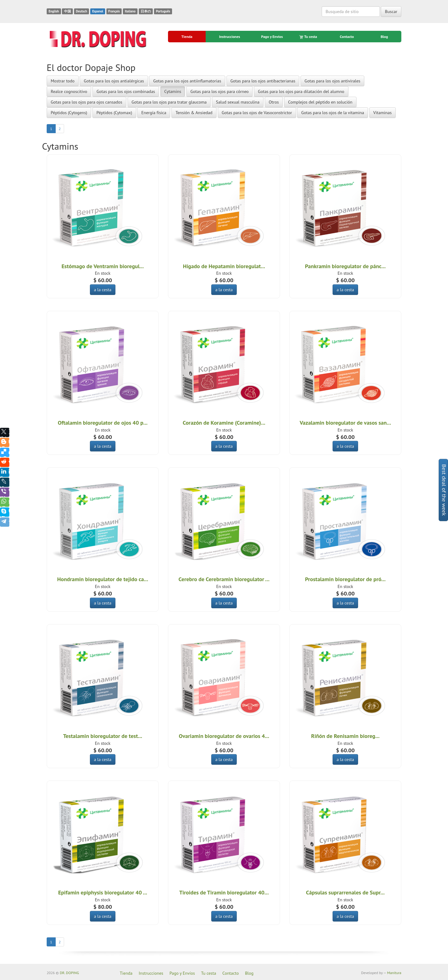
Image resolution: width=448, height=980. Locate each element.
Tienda (186, 36)
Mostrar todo (63, 81)
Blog (384, 36)
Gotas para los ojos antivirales (332, 81)
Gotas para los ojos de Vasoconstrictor (257, 112)
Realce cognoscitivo (69, 91)
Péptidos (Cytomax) (114, 112)
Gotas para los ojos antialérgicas (114, 81)
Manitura (394, 972)
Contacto (347, 36)
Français (114, 11)
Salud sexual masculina (237, 102)
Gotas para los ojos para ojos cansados (86, 102)
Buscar (391, 11)
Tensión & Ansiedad (193, 112)
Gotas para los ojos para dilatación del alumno (301, 91)
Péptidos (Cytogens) (69, 112)
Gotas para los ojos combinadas (125, 91)
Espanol (97, 11)
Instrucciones (229, 36)
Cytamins (172, 91)
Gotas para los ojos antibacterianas (263, 81)
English (54, 11)
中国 (67, 11)
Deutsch (81, 11)
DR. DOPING (69, 972)
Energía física (153, 112)
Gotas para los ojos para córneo (219, 91)
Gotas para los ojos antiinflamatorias (187, 81)
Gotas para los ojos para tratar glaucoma (169, 102)
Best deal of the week (444, 490)
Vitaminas (382, 112)
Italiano (130, 11)
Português (163, 11)
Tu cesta (308, 36)
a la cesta (102, 289)
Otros (274, 102)
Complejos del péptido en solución (320, 102)
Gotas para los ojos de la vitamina (332, 112)
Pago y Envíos (272, 36)
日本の (146, 11)
